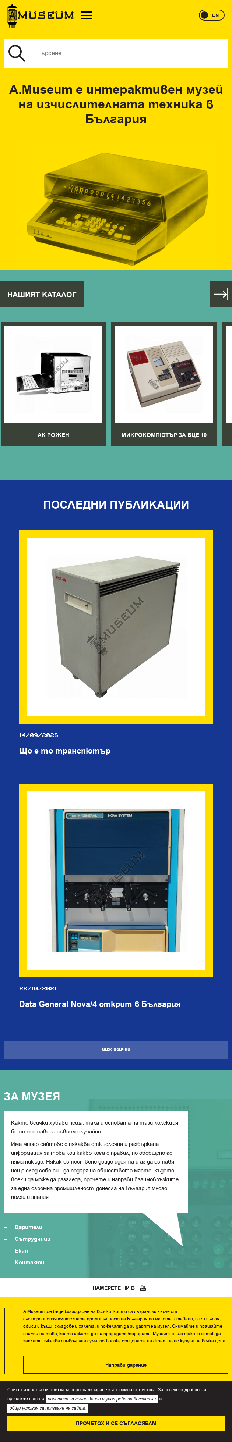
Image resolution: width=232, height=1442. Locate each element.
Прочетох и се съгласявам (116, 1423)
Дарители (28, 1217)
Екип (21, 1240)
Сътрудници (32, 1228)
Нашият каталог (41, 295)
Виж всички (221, 294)
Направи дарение (126, 1354)
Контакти (29, 1252)
